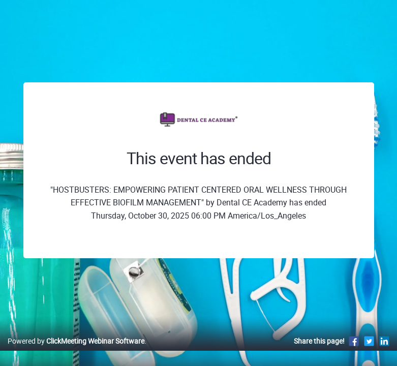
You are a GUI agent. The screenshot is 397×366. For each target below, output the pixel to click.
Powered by (76, 341)
